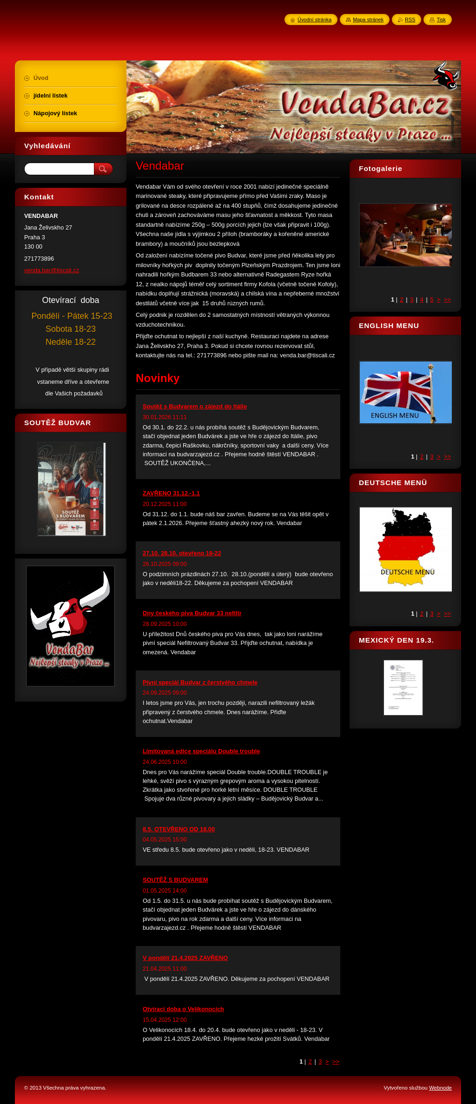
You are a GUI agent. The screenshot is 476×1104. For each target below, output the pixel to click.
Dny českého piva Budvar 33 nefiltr (192, 613)
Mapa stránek (368, 19)
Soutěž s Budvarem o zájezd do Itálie (195, 406)
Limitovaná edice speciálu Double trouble (201, 751)
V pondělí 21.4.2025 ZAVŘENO (185, 957)
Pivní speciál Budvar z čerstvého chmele (200, 682)
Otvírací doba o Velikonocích (183, 1008)
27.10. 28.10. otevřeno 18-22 (182, 553)
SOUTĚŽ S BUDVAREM (175, 879)
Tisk (441, 19)
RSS (410, 19)
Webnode (440, 1088)
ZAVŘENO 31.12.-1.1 (171, 493)
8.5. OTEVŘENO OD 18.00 (179, 829)
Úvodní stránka (314, 19)
